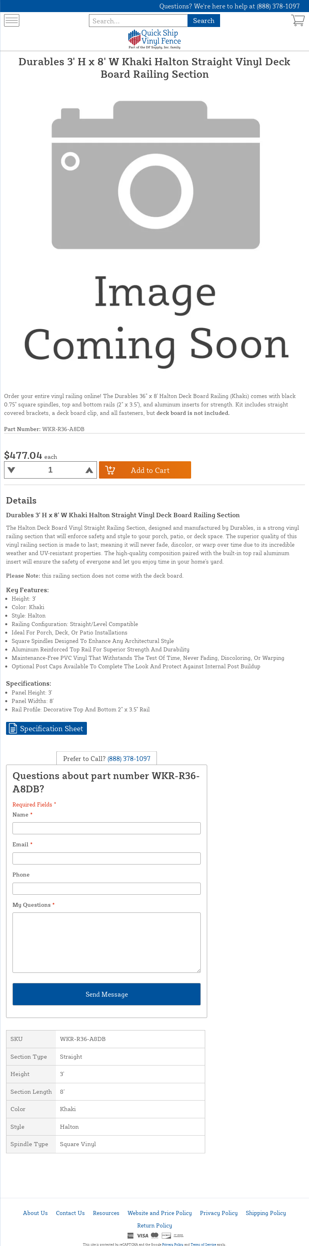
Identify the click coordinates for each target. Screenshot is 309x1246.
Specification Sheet (51, 728)
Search (203, 20)
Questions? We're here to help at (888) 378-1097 (229, 6)
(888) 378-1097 (128, 758)
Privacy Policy (219, 1212)
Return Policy (154, 1225)
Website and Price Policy (160, 1212)
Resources (106, 1212)
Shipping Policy (266, 1212)
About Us (35, 1212)
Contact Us (70, 1212)
